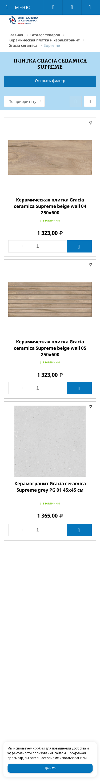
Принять (50, 768)
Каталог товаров (45, 34)
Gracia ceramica (23, 45)
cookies (39, 748)
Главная (16, 34)
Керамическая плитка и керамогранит (44, 39)
